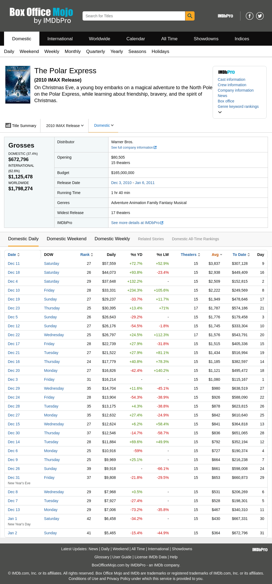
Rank (85, 254)
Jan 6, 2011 (145, 183)
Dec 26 (14, 468)
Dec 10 (14, 290)
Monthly (73, 51)
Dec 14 (14, 442)
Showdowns (206, 38)
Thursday (52, 308)
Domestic (21, 38)
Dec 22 (14, 335)
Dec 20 (14, 370)
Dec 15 (14, 424)
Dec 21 (14, 353)
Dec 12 (14, 326)
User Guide (122, 557)
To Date (239, 254)
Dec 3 (13, 379)
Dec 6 (13, 451)
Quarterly (95, 51)
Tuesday (51, 353)
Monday (50, 370)
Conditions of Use (83, 578)
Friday (49, 290)
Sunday (50, 299)
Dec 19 (14, 299)
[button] (239, 109)
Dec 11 (14, 263)
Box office (226, 101)
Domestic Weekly (112, 238)
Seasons (137, 51)
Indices (242, 38)
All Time (169, 38)
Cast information (231, 79)
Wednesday (54, 335)
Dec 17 (14, 344)
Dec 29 (14, 388)
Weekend (29, 51)
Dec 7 (13, 501)
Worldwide (99, 38)
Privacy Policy (118, 578)
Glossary (101, 557)
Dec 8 (13, 492)
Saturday (51, 263)
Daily (9, 51)
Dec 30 (14, 433)
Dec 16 (14, 361)
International (60, 38)
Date (12, 254)
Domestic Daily (23, 238)
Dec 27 (14, 415)
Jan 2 (12, 533)
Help (174, 557)
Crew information (232, 85)
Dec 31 (14, 477)
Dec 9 (13, 460)
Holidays (160, 51)
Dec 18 (14, 272)
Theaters (188, 254)
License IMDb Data (151, 557)
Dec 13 (14, 510)
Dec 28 (14, 406)
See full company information (134, 147)
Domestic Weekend (66, 238)
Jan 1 (12, 518)
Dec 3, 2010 (121, 183)
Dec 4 (13, 281)
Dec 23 (14, 308)
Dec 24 (14, 397)
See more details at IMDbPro (137, 223)
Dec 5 (13, 317)
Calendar (136, 38)
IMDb (158, 565)
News (222, 96)
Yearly (116, 51)
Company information (236, 90)
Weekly (51, 51)
